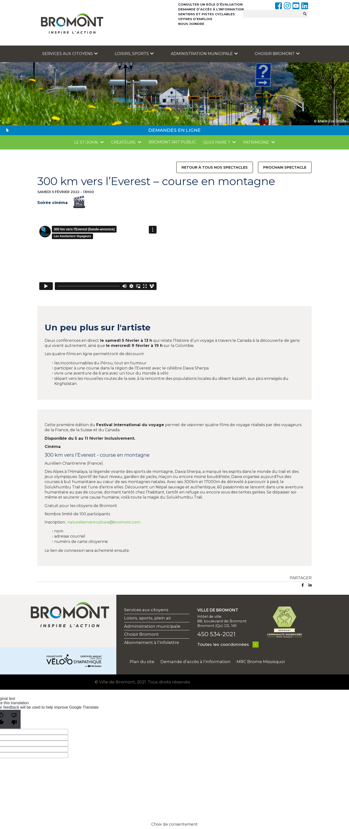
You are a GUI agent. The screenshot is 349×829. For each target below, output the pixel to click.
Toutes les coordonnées (223, 644)
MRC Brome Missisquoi (261, 661)
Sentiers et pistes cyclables (206, 14)
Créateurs (123, 142)
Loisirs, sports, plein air (147, 618)
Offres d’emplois (195, 19)
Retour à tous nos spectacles (215, 167)
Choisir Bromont (277, 53)
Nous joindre (191, 24)
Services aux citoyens (70, 53)
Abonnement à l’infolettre (151, 642)
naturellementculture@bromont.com (104, 522)
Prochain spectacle (284, 167)
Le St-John (86, 142)
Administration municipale (204, 53)
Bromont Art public (172, 142)
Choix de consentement (174, 824)
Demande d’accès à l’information (211, 9)
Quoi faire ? (216, 142)
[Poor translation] (14, 719)
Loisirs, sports (134, 53)
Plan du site (142, 661)
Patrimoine (256, 142)
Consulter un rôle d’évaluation (210, 4)
